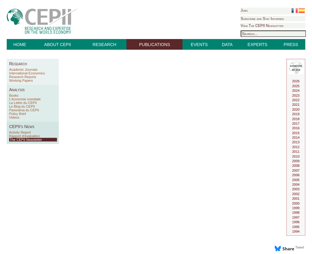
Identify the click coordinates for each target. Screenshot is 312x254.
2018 (296, 119)
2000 (296, 203)
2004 (296, 184)
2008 (296, 165)
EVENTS (199, 44)
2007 (296, 170)
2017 (296, 123)
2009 (296, 161)
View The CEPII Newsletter (262, 25)
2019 (296, 114)
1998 (296, 212)
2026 (296, 81)
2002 (296, 194)
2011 (296, 151)
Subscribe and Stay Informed (262, 18)
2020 (296, 109)
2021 (296, 104)
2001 (296, 198)
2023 (296, 95)
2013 (296, 142)
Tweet (299, 247)
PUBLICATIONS (154, 44)
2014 (296, 137)
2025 (296, 86)
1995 (296, 227)
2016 (296, 128)
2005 (296, 180)
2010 (296, 156)
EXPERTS (258, 44)
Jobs (244, 10)
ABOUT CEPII (57, 44)
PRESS (291, 44)
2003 (296, 189)
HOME (19, 44)
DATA (227, 44)
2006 (296, 175)
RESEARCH (104, 44)
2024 (296, 90)
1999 (296, 208)
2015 (296, 133)
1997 (296, 217)
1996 (296, 222)
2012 (296, 147)
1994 (296, 231)
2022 (296, 100)
